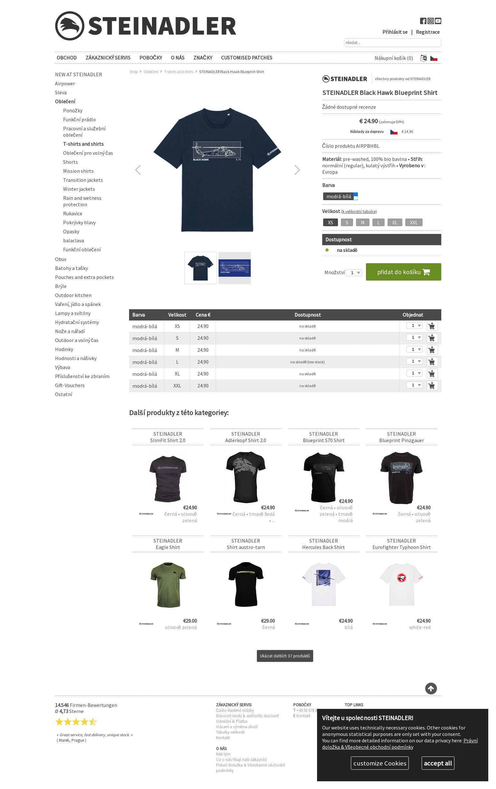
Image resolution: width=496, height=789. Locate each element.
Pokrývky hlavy (79, 222)
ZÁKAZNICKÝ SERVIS (108, 57)
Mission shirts (78, 171)
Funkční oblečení (82, 249)
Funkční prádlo (79, 119)
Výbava (62, 367)
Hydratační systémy (77, 322)
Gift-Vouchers (70, 385)
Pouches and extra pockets (84, 277)
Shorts (70, 162)
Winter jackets (79, 189)
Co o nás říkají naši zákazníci (241, 759)
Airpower (65, 83)
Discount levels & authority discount (247, 716)
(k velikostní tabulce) (359, 211)
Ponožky (72, 110)
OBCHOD (67, 57)
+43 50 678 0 (306, 710)
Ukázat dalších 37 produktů (285, 656)
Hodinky (64, 349)
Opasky (71, 231)
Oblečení (65, 101)
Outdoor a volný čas (76, 340)
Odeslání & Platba (232, 721)
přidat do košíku (403, 272)
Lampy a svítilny (72, 313)
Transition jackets (83, 180)
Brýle (61, 286)
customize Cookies (380, 763)
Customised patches (246, 57)
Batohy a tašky (71, 268)
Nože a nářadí (70, 331)
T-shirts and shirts (83, 144)
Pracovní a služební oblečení (84, 131)
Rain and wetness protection (82, 201)
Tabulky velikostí (230, 732)
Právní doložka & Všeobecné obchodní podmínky (400, 743)
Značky (202, 57)
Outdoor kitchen (73, 295)
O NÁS (177, 57)
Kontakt (223, 737)
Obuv (60, 259)
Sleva (61, 92)
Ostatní (63, 394)
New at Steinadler (78, 74)
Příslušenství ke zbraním (82, 376)
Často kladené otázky (235, 710)
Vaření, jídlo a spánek (78, 304)
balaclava (73, 240)
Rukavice (72, 213)
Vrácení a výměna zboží (237, 726)
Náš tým (223, 754)
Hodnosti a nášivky (76, 358)
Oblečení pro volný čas (88, 153)
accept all (438, 763)
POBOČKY (150, 57)
